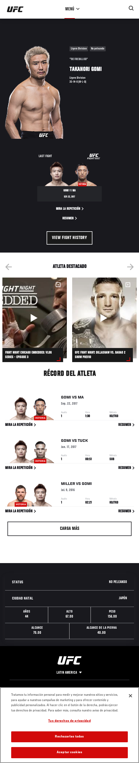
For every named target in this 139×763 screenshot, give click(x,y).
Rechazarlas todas (69, 737)
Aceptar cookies (69, 752)
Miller (68, 485)
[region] (69, 725)
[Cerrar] (130, 696)
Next (130, 266)
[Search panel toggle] (131, 8)
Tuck (83, 441)
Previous (8, 266)
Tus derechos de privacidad (69, 721)
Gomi (66, 398)
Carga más (69, 528)
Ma (81, 398)
